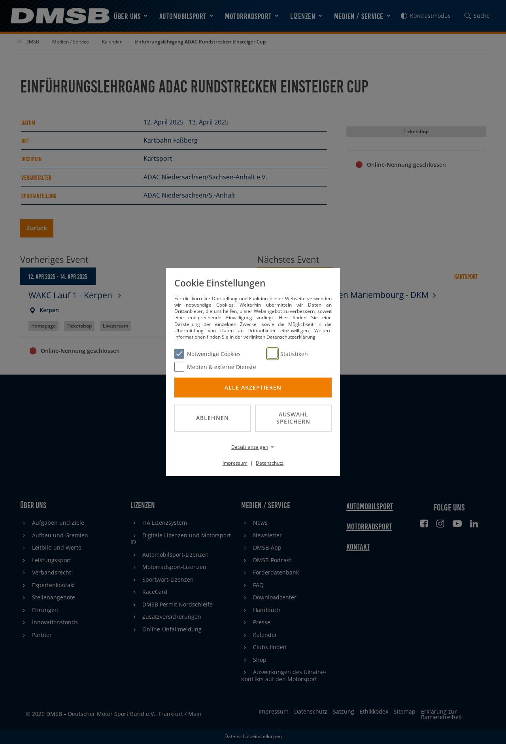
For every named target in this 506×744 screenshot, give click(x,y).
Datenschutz (269, 463)
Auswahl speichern (293, 417)
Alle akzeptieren (253, 387)
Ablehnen (212, 418)
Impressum (235, 463)
